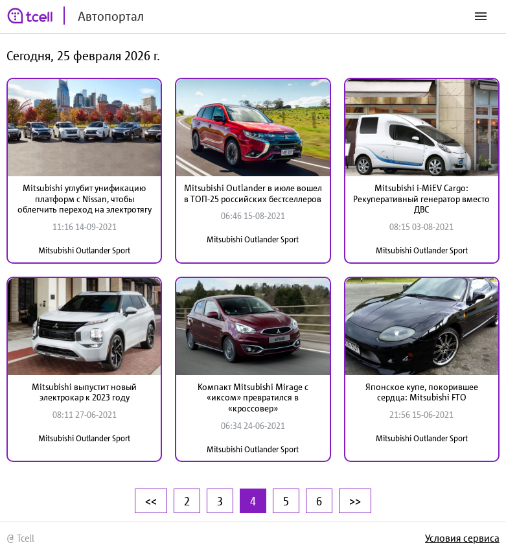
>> (355, 501)
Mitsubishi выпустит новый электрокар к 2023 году (84, 392)
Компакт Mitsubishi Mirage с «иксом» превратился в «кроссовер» (253, 398)
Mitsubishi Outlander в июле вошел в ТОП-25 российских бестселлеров (253, 193)
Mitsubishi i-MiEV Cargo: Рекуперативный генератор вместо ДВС (421, 199)
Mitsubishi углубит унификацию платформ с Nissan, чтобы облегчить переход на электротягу (84, 199)
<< (151, 501)
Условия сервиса (462, 537)
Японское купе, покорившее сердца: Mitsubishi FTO (421, 392)
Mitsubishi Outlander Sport (84, 250)
